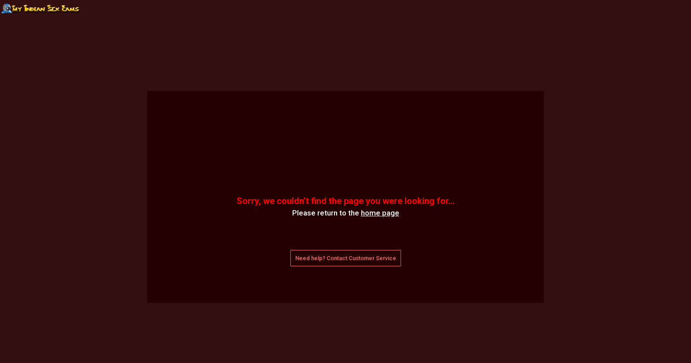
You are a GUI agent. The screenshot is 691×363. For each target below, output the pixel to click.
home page (380, 212)
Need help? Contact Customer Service (345, 258)
